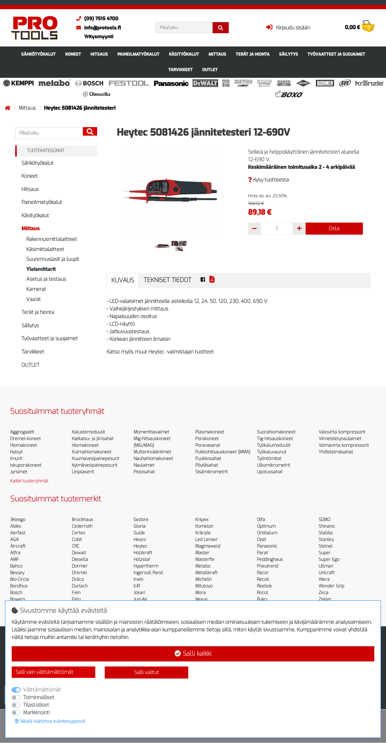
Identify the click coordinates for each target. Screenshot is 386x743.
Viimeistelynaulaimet (340, 439)
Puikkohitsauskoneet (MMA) (222, 452)
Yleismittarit (41, 269)
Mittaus (217, 54)
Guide (139, 533)
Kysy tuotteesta (268, 179)
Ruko (262, 599)
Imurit (16, 459)
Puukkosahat (208, 459)
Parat (262, 553)
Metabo (202, 566)
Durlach (80, 586)
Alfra (15, 553)
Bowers (17, 599)
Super (325, 553)
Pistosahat (144, 472)
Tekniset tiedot (167, 280)
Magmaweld (207, 546)
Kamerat (36, 289)
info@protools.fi (97, 28)
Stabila (326, 533)
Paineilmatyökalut (138, 54)
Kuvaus (122, 280)
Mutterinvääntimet (152, 452)
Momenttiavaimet (151, 432)
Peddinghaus (270, 559)
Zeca (323, 593)
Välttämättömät (42, 689)
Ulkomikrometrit (273, 465)
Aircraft (18, 546)
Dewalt (79, 553)
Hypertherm (146, 566)
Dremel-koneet (25, 439)
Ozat (261, 540)
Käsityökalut (184, 54)
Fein (76, 593)
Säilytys (288, 54)
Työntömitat (269, 459)
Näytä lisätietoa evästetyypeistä (50, 721)
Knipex (202, 520)
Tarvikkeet (180, 69)
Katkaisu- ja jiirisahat (93, 439)
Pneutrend (267, 566)
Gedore (141, 520)
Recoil (263, 579)
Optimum (266, 526)
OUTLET (210, 69)
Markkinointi (36, 712)
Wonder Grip (331, 586)
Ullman (326, 566)
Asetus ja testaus (46, 279)
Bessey (17, 573)
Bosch (16, 593)
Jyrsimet (18, 472)
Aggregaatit (22, 432)
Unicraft (327, 573)
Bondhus (19, 586)
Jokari (139, 593)
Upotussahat (270, 472)
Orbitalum (267, 533)
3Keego (17, 520)
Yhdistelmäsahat (336, 452)
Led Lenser (206, 540)
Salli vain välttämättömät (44, 672)
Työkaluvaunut (271, 452)
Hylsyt (16, 452)
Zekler (325, 599)
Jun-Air (140, 599)
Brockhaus (82, 520)
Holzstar (142, 559)
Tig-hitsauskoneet (275, 439)
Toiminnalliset (38, 697)
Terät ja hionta (253, 54)
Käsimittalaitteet (45, 249)
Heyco (140, 540)
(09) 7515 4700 (95, 18)
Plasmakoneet (209, 432)
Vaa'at (33, 299)
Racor (263, 573)
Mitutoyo (204, 586)
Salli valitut (146, 672)
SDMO (324, 520)
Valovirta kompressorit (342, 432)
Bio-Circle (19, 579)
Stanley (326, 540)
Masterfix (204, 559)
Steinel (326, 546)
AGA (14, 540)
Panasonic (267, 546)
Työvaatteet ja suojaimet (336, 54)
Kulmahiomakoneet (91, 452)
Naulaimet (144, 465)
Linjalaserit (83, 472)
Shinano (327, 526)
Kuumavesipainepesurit (95, 459)
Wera (324, 579)
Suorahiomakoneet (276, 432)
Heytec (140, 546)
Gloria (140, 526)
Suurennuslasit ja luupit (52, 259)
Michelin (203, 579)
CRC (75, 546)
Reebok (264, 586)
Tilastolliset (36, 705)
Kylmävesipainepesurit (94, 465)
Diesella (80, 559)
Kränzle (203, 533)
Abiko (15, 526)
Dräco (78, 579)
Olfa (261, 520)
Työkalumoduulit (273, 445)
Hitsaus (99, 54)
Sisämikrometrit (211, 472)
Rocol (262, 593)
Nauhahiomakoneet (153, 459)
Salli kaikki (193, 653)
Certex (78, 533)
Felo (76, 599)
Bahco (16, 566)
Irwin (138, 579)
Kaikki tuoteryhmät (29, 481)
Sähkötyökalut (38, 54)
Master (202, 553)
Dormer (80, 566)
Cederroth (82, 526)
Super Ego (329, 559)
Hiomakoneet (23, 445)
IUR (137, 586)
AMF (14, 559)
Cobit (77, 540)
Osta (334, 228)
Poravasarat (207, 445)
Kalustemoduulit (88, 432)
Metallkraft (206, 573)
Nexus (201, 599)
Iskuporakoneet (25, 465)
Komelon (204, 526)
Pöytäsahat (206, 465)
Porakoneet (207, 439)
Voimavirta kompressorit (344, 445)
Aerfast (17, 533)
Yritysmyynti (98, 37)
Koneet (73, 54)
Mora (200, 593)
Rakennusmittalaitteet (51, 239)
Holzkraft (143, 553)
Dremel (79, 573)
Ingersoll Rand (148, 573)
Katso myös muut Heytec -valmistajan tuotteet (160, 351)
